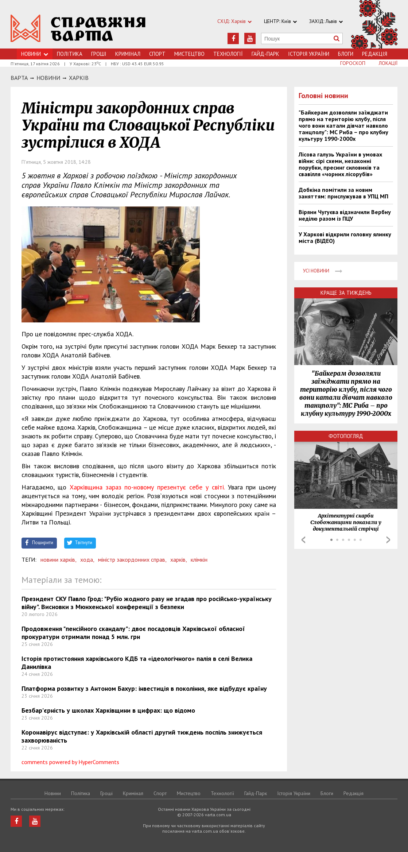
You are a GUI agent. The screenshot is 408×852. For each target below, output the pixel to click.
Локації (388, 63)
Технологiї (228, 53)
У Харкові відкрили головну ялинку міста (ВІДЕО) (345, 237)
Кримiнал (127, 53)
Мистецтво (189, 53)
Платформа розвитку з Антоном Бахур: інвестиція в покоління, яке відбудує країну (144, 688)
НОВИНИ (48, 77)
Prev (303, 539)
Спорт (157, 53)
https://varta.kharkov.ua (78, 28)
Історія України (308, 53)
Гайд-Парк (265, 53)
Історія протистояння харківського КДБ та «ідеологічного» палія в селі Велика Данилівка (137, 662)
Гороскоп (352, 63)
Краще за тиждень (346, 292)
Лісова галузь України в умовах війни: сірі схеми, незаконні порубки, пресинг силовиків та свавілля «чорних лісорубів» (340, 164)
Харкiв (79, 77)
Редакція (374, 53)
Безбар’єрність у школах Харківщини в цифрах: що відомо (108, 710)
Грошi (98, 53)
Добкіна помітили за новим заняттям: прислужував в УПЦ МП (343, 193)
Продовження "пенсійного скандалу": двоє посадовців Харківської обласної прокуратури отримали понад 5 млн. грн (133, 632)
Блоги (345, 53)
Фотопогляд (346, 436)
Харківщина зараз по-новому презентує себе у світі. (147, 487)
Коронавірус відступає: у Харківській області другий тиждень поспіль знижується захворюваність (142, 736)
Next (388, 539)
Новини (34, 53)
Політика (69, 53)
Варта (19, 77)
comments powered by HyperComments (70, 762)
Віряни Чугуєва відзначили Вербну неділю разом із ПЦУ (345, 215)
